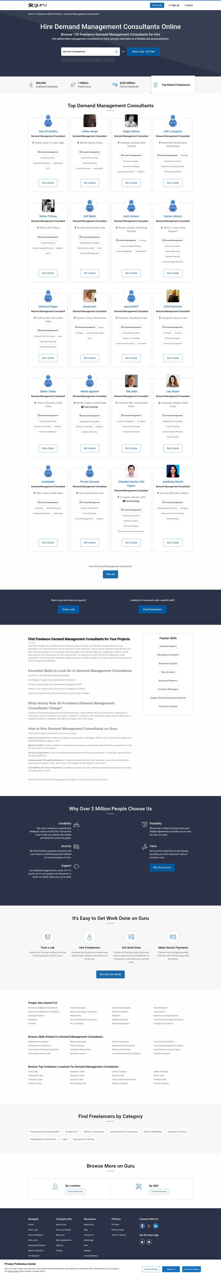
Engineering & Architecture (43, 1139)
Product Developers (120, 1042)
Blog (86, 1230)
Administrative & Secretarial (124, 1131)
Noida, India (159, 1075)
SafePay (59, 1245)
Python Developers (120, 1012)
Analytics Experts (168, 646)
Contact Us (89, 1235)
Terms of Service (119, 1235)
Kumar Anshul (173, 216)
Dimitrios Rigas (48, 306)
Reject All (171, 1269)
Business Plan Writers (121, 1049)
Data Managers (160, 1008)
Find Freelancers (152, 609)
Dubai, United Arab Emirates (124, 1079)
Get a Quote (48, 183)
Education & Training (83, 1139)
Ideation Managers (78, 1042)
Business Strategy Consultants (83, 1012)
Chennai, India (118, 1075)
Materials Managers (120, 1023)
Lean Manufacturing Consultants (126, 1053)
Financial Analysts (168, 706)
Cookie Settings (90, 1256)
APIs (86, 1245)
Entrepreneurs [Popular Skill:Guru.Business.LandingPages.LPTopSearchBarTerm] (67, 60)
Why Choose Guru (162, 867)
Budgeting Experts (120, 1019)
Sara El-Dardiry (48, 131)
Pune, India (33, 1071)
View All (110, 574)
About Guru (61, 1224)
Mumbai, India (160, 1079)
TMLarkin (131, 391)
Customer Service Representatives (168, 1019)
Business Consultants (121, 1008)
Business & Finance (177, 1131)
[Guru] (37, 5)
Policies (116, 1219)
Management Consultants (39, 1045)
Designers (116, 1016)
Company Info (64, 1219)
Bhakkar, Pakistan (120, 1083)
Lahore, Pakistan (119, 1071)
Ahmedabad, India (78, 1083)
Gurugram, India (35, 1079)
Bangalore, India (77, 1071)
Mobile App (89, 1240)
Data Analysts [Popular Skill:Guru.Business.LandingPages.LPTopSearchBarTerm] (82, 60)
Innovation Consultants (164, 1042)
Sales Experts (159, 1012)
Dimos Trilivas (48, 216)
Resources (90, 1219)
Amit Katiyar (131, 216)
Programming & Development (44, 1131)
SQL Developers (77, 1023)
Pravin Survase (89, 481)
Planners (32, 1023)
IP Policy (115, 1224)
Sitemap (87, 1250)
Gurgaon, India (76, 1079)
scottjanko (48, 481)
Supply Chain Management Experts (168, 697)
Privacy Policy (118, 1230)
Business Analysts (168, 663)
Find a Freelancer (35, 1235)
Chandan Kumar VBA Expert (131, 483)
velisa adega (90, 131)
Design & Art (71, 1131)
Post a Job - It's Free (143, 51)
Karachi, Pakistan (161, 1083)
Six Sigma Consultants (163, 1023)
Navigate (33, 1219)
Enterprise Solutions (37, 1245)
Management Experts (168, 654)
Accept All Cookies (191, 1269)
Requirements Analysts (38, 1042)
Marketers (32, 1019)
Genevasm (89, 306)
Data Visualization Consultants (83, 1019)
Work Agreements (63, 1240)
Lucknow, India (34, 1083)
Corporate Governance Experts (167, 1049)
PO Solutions (33, 1256)
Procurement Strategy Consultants (43, 1049)
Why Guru (60, 1235)
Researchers (75, 1016)
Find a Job (32, 1240)
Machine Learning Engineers (166, 1016)
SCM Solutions (173, 306)
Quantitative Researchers (39, 1053)
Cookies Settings (151, 1269)
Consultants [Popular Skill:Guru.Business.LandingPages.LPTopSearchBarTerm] (108, 60)
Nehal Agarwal (90, 391)
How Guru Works (63, 1230)
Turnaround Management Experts (168, 1045)
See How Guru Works (110, 974)
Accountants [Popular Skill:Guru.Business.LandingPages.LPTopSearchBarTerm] (96, 60)
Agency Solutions (35, 1250)
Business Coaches (78, 1053)
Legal (65, 1139)
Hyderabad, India (35, 1075)
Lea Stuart (172, 391)
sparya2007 (131, 306)
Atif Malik (90, 216)
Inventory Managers (168, 689)
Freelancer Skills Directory (49, 14)
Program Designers (162, 1053)
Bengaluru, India (77, 1075)
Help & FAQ (89, 1224)
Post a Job (157, 5)
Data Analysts (168, 672)
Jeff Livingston (172, 131)
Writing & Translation (93, 1131)
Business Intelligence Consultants (43, 1008)
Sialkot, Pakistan (161, 1071)
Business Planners (168, 680)
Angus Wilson (131, 131)
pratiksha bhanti (173, 481)
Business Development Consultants (43, 1012)
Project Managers (78, 1008)
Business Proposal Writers (123, 1045)
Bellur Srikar (48, 391)
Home (31, 14)
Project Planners (77, 1045)
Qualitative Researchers (80, 1049)
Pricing (59, 1250)
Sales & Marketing (153, 1131)
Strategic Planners (36, 1016)
